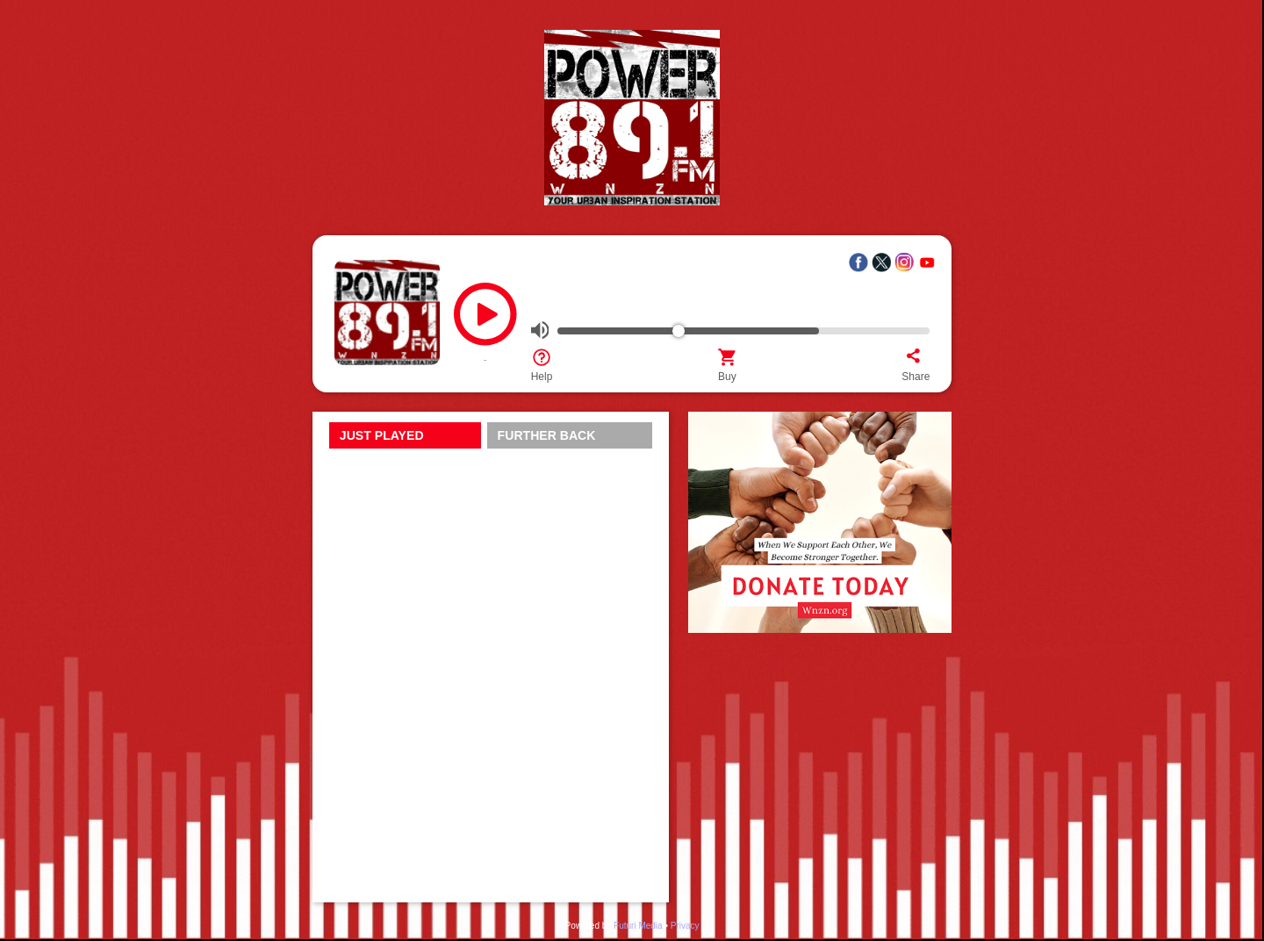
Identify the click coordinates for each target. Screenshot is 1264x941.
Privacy (685, 925)
